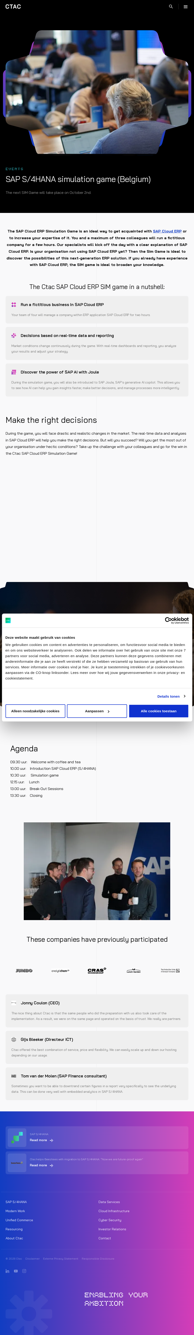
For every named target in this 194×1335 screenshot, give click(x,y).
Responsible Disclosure (98, 1258)
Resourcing (14, 1229)
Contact (105, 1238)
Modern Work (15, 1211)
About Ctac (14, 1238)
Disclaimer (32, 1258)
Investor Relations (112, 1229)
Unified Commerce (19, 1220)
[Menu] (185, 6)
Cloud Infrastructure (114, 1211)
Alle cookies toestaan (159, 711)
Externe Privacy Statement (60, 1258)
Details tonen (168, 696)
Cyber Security (110, 1220)
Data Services (109, 1202)
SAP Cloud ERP (167, 231)
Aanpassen (97, 711)
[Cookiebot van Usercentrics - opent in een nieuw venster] (168, 620)
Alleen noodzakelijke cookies (35, 711)
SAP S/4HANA (16, 1202)
